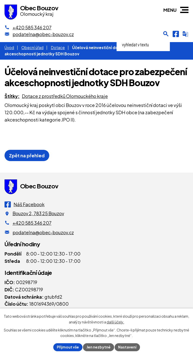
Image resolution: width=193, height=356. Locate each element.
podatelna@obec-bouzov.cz (43, 232)
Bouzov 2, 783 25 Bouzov (38, 213)
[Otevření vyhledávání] (166, 34)
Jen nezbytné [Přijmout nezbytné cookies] (98, 347)
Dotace (58, 47)
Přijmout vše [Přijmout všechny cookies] (68, 347)
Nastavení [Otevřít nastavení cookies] (127, 347)
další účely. (115, 322)
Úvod (9, 47)
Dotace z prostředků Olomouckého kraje (65, 96)
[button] (184, 10)
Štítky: (12, 96)
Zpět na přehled (27, 155)
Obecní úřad (32, 47)
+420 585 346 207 (32, 223)
